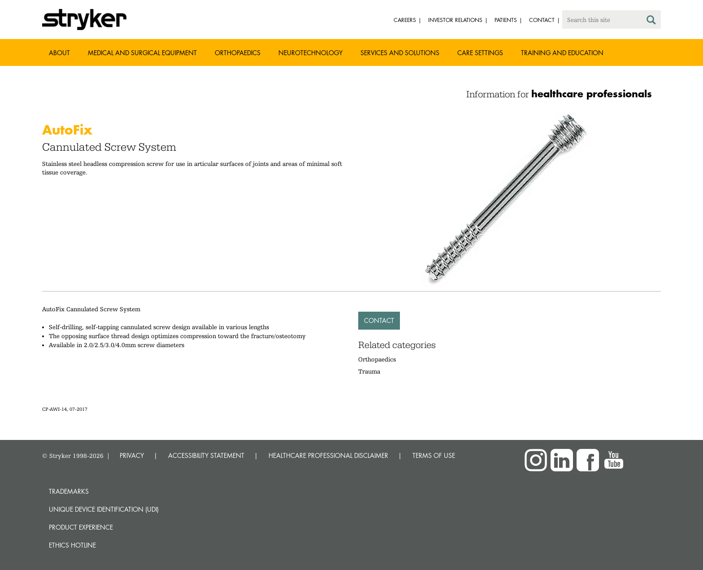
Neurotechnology (310, 52)
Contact (379, 320)
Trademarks (69, 491)
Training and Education (562, 52)
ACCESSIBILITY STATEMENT (206, 455)
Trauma (369, 371)
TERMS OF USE (433, 455)
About (59, 52)
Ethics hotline (72, 545)
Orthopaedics (237, 52)
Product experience (81, 527)
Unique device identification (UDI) (104, 509)
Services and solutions (399, 52)
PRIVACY (132, 455)
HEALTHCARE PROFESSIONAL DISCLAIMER (328, 455)
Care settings (480, 52)
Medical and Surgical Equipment (142, 52)
